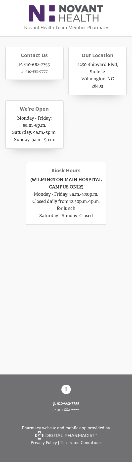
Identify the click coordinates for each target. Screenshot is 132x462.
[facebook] (66, 389)
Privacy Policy (44, 442)
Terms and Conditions (80, 442)
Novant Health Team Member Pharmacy (66, 27)
